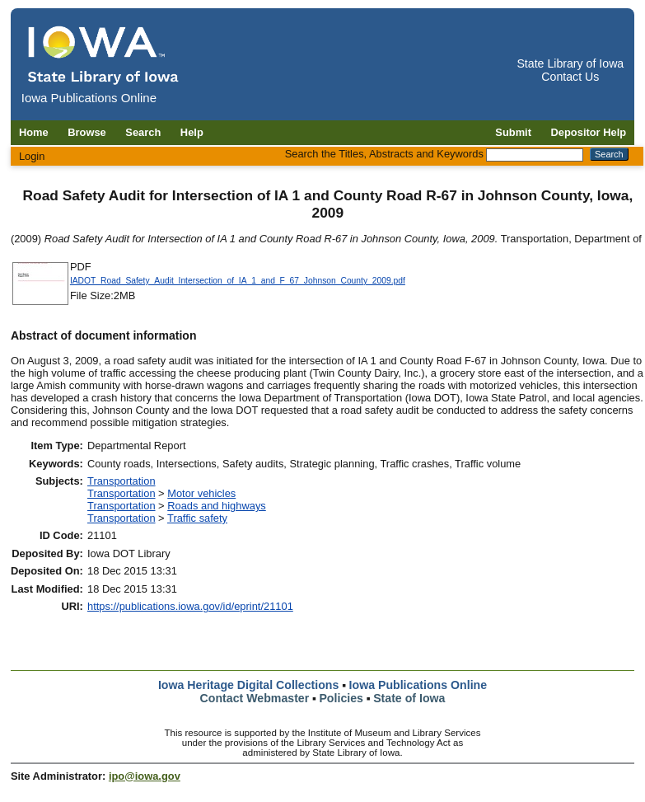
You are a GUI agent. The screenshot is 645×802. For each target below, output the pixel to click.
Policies (341, 698)
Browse (87, 132)
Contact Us (570, 76)
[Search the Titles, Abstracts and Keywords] (534, 155)
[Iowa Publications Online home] (103, 55)
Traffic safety (197, 518)
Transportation (121, 481)
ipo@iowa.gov (144, 776)
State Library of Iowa (570, 63)
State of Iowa (409, 698)
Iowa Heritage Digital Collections (248, 685)
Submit (513, 132)
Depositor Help (589, 132)
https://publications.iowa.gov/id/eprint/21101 (190, 606)
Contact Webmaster (255, 698)
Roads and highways (216, 505)
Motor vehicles (201, 493)
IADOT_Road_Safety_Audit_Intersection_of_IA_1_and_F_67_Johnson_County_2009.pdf (237, 280)
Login (32, 156)
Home (34, 132)
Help (191, 132)
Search (143, 132)
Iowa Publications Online (418, 685)
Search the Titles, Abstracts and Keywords (384, 154)
